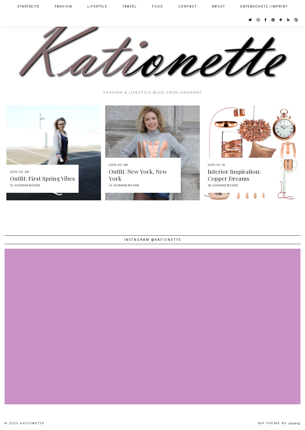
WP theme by (279, 423)
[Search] (296, 20)
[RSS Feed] (288, 20)
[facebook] (265, 20)
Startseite (29, 6)
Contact (187, 6)
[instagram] (258, 20)
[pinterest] (273, 20)
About (218, 6)
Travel (129, 6)
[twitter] (250, 20)
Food (157, 6)
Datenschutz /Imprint (264, 6)
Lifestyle (97, 6)
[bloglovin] (281, 20)
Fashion (63, 6)
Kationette (32, 423)
